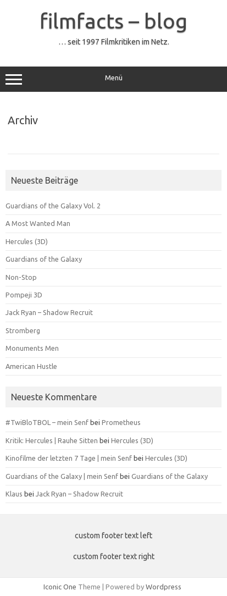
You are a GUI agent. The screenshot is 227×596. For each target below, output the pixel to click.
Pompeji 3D (23, 295)
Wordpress (163, 587)
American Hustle (31, 366)
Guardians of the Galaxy (43, 259)
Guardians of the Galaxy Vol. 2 (53, 205)
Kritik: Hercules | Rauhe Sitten (51, 440)
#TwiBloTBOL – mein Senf (46, 422)
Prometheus (121, 422)
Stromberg (22, 330)
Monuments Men (32, 348)
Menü (113, 79)
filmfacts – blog (113, 20)
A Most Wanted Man (37, 223)
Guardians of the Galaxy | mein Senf (61, 476)
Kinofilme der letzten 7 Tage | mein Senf (68, 458)
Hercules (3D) (26, 241)
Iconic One (59, 587)
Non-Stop (21, 277)
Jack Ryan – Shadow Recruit (49, 312)
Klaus (14, 494)
